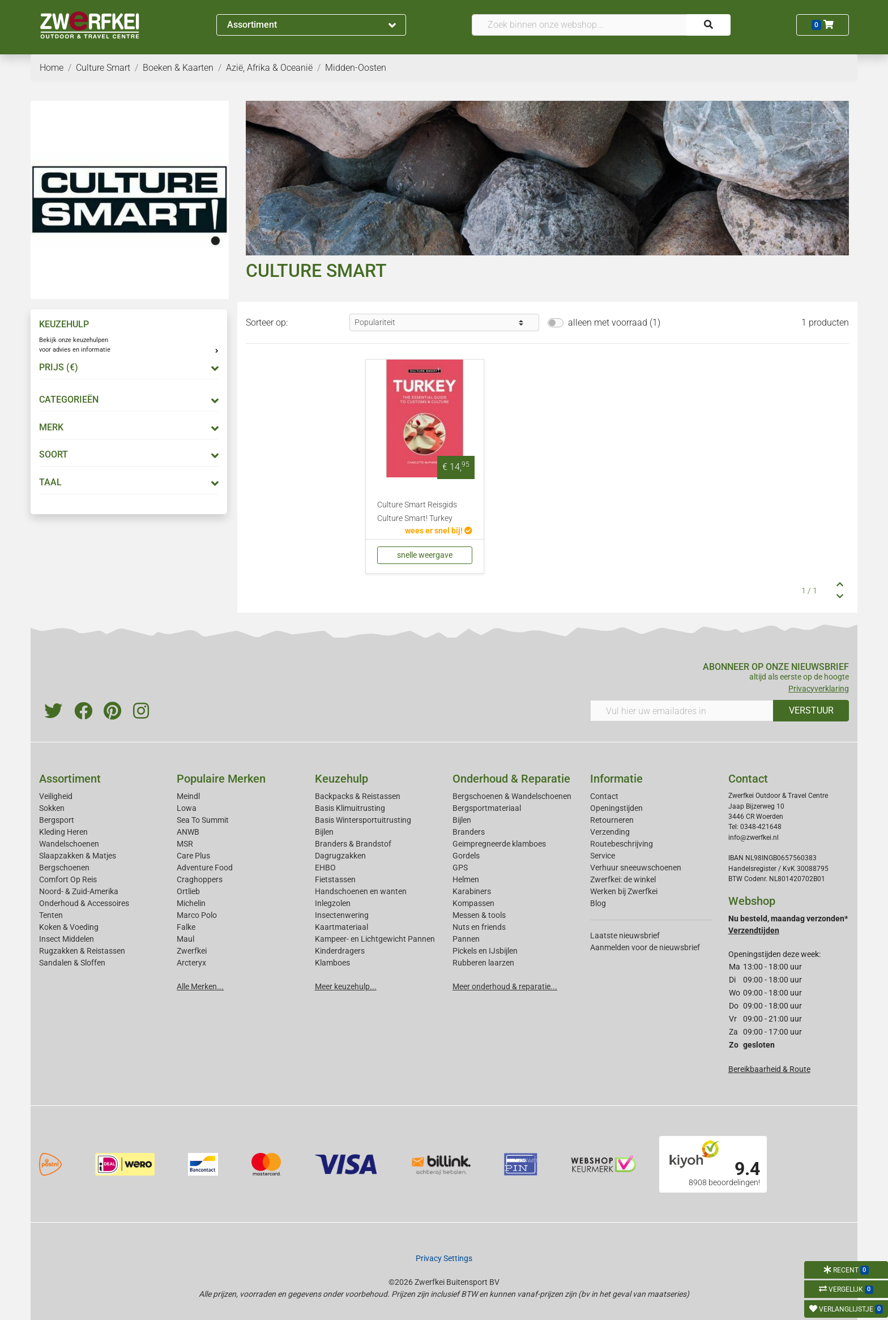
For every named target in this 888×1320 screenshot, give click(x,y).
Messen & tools (479, 915)
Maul (185, 938)
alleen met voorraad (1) (614, 322)
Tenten (51, 915)
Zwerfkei (192, 950)
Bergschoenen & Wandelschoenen (511, 796)
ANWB (188, 831)
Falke (186, 927)
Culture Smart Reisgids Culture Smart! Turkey (417, 511)
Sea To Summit (203, 820)
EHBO (325, 867)
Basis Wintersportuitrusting (363, 820)
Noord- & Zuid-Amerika (78, 891)
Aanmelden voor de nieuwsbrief (645, 947)
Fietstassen (335, 879)
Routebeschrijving (621, 843)
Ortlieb (188, 891)
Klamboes (332, 962)
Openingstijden (616, 808)
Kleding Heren (63, 831)
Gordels (466, 855)
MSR (185, 843)
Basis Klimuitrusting (350, 808)
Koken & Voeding (69, 927)
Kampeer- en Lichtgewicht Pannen (375, 938)
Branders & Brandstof (353, 843)
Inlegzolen (333, 903)
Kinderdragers (340, 950)
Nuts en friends (479, 927)
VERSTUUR (811, 710)
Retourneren (612, 820)
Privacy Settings (444, 1258)
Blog (598, 903)
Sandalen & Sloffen (72, 962)
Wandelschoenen (69, 843)
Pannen (466, 938)
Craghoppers (200, 879)
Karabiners (471, 891)
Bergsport (56, 820)
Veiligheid (55, 796)
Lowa (187, 808)
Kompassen (473, 903)
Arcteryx (191, 962)
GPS (460, 867)
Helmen (465, 879)
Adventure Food (205, 867)
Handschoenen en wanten (361, 891)
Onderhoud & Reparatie (511, 778)
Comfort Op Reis (68, 879)
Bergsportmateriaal (486, 808)
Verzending (610, 831)
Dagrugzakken (340, 855)
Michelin (191, 903)
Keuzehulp (341, 778)
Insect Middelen (66, 938)
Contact (604, 796)
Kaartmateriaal (341, 927)
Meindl (188, 796)
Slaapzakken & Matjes (77, 855)
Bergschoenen (64, 867)
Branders (468, 831)
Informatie (616, 778)
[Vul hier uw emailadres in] (682, 710)
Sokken (52, 808)
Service (602, 855)
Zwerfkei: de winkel (623, 879)
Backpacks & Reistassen (357, 796)
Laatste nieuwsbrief (625, 935)
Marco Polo (197, 915)
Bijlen (324, 831)
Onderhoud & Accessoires (84, 903)
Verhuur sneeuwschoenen (635, 867)
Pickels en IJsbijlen (485, 950)
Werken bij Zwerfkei (624, 891)
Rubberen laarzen (483, 962)
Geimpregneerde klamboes (499, 843)
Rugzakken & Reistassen (82, 950)
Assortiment (311, 25)
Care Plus (193, 855)
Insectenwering (342, 915)
